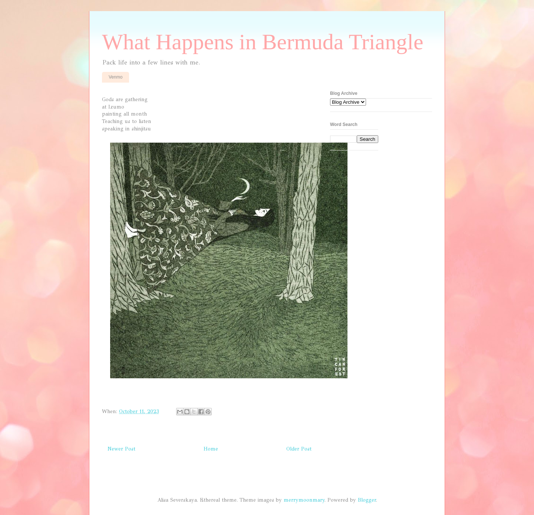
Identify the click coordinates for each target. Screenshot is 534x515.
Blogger (367, 500)
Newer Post (121, 449)
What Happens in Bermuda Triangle (262, 42)
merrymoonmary (304, 500)
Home (211, 449)
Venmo (115, 77)
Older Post (299, 449)
